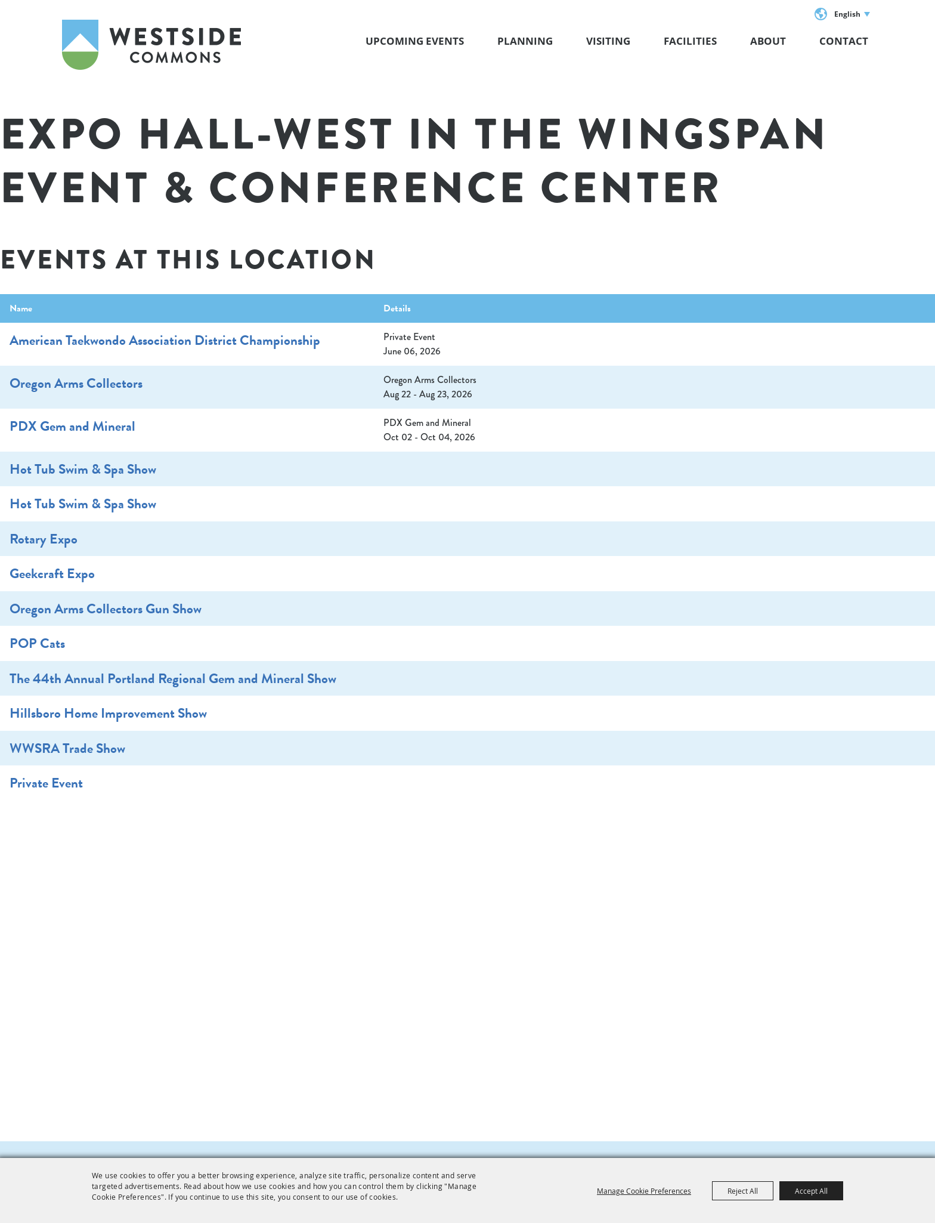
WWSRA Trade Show (67, 748)
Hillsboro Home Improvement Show (108, 713)
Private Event (46, 783)
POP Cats (37, 643)
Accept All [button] (811, 1191)
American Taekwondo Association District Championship (165, 340)
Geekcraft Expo (52, 573)
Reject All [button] (742, 1191)
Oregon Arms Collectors (76, 383)
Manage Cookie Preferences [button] (644, 1191)
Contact (843, 41)
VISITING (608, 41)
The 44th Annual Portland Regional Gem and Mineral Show (173, 678)
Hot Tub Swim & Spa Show (83, 469)
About (768, 41)
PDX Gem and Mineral (72, 426)
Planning (525, 41)
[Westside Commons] (151, 45)
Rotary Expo (44, 539)
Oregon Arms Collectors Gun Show (106, 608)
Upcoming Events (415, 41)
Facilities (690, 41)
